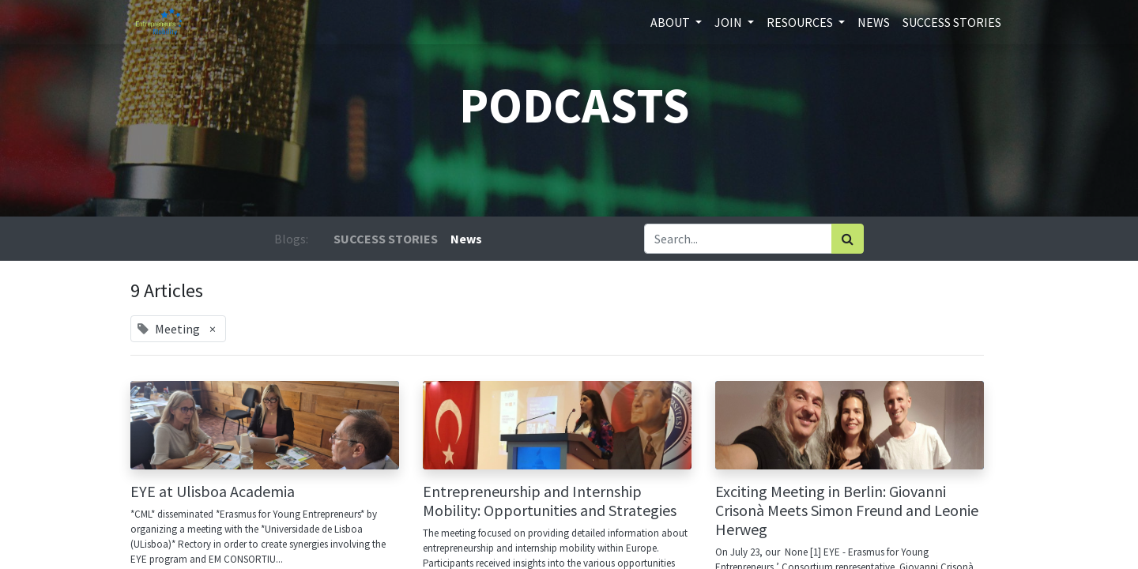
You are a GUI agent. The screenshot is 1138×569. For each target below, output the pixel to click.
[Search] (847, 239)
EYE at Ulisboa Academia (212, 491)
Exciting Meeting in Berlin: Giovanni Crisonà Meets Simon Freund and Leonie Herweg (846, 510)
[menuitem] (873, 22)
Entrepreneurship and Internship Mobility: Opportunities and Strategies (549, 501)
